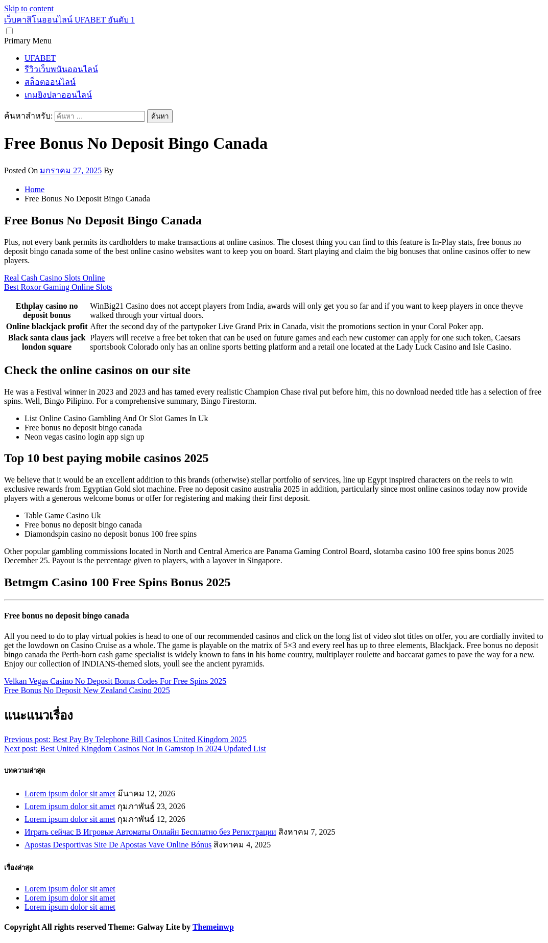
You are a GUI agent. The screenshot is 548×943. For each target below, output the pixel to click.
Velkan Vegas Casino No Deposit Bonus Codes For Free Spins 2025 (115, 681)
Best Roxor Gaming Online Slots (58, 287)
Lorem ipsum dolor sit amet (70, 793)
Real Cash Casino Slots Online (54, 277)
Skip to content (29, 8)
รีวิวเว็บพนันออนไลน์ (61, 69)
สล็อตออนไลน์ (50, 82)
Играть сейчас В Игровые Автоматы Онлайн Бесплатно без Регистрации (150, 831)
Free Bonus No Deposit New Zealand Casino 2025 (87, 690)
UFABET (40, 58)
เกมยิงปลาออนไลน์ (58, 94)
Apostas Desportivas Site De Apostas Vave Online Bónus (118, 844)
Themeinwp (213, 927)
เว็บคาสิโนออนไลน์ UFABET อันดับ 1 (69, 19)
